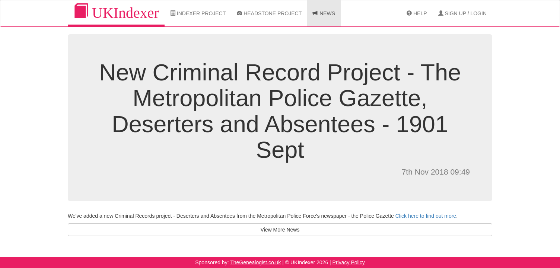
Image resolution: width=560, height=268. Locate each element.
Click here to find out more (425, 216)
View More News (280, 230)
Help (417, 13)
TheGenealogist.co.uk (255, 262)
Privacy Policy (348, 262)
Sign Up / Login (462, 13)
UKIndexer (116, 12)
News (324, 13)
